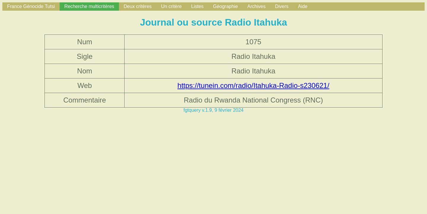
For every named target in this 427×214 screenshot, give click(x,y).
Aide (302, 6)
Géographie (225, 6)
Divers (281, 6)
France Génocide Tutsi (31, 6)
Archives (256, 6)
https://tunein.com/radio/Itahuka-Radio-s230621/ (253, 85)
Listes (197, 6)
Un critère (171, 6)
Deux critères (138, 6)
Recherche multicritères (89, 6)
